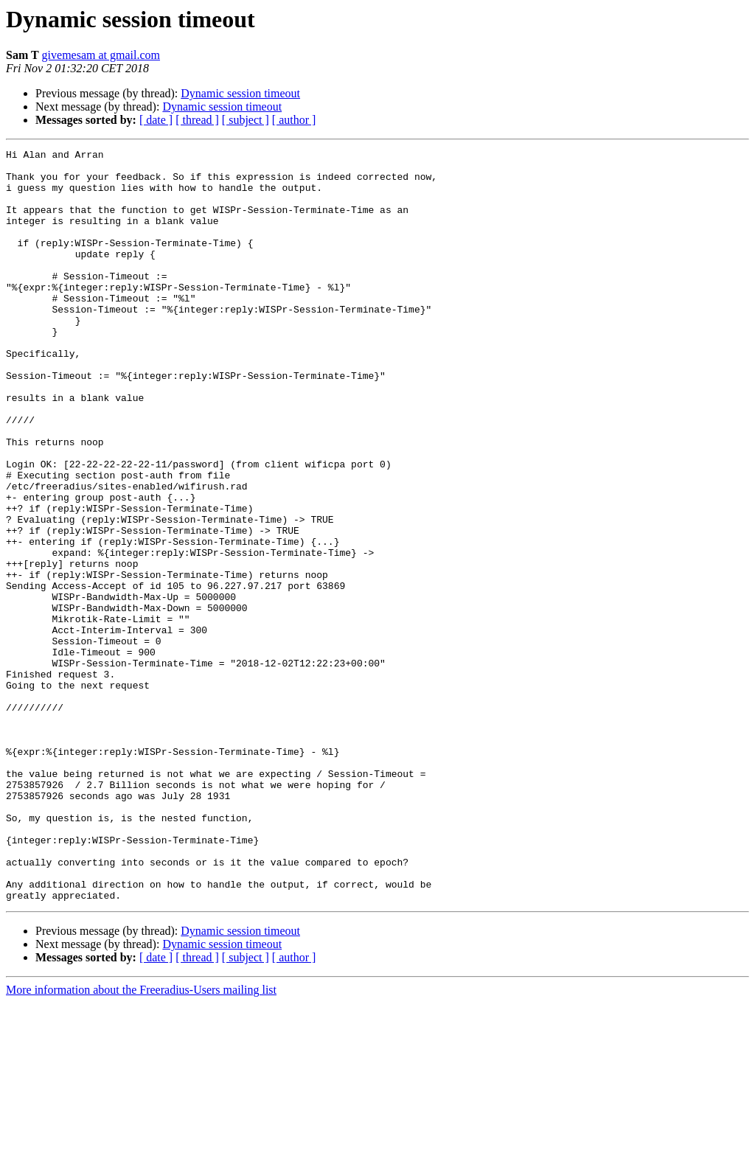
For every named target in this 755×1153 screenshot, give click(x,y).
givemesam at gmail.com (101, 55)
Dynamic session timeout (240, 93)
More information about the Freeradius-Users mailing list (141, 1140)
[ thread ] (197, 120)
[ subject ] (245, 120)
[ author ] (294, 120)
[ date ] (156, 120)
